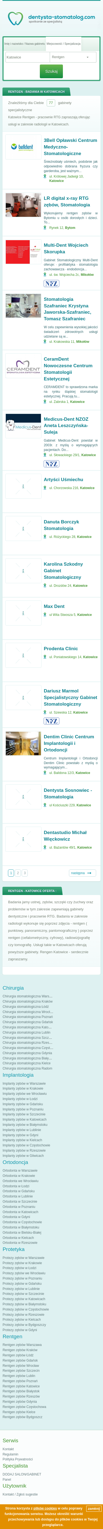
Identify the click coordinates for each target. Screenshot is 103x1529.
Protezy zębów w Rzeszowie (23, 1315)
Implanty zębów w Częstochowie (26, 1145)
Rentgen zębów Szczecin (21, 1371)
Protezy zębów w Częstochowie (25, 1309)
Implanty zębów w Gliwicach (23, 1156)
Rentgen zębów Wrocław (20, 1366)
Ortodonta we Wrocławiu (20, 1181)
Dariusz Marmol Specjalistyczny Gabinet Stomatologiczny (70, 697)
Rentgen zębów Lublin (18, 1376)
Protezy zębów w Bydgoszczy (24, 1325)
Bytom (70, 228)
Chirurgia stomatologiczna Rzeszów (28, 1043)
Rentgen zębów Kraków (19, 1350)
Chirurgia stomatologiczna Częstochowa (31, 1048)
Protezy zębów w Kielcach (21, 1320)
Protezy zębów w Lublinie (21, 1289)
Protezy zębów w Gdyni (19, 1330)
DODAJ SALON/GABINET (21, 1474)
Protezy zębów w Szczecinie (23, 1294)
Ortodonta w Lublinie (17, 1196)
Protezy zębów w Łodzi (19, 1268)
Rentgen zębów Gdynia (19, 1402)
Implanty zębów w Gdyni (20, 1135)
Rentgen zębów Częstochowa (24, 1407)
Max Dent (54, 606)
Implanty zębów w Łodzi (19, 1099)
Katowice (56, 181)
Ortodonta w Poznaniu (18, 1207)
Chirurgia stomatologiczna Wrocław (28, 1012)
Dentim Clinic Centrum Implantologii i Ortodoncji (69, 743)
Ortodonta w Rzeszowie (19, 1243)
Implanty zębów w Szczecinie (23, 1114)
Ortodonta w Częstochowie (22, 1222)
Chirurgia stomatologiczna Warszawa (29, 996)
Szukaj (51, 71)
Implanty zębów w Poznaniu (22, 1109)
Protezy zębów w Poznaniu (22, 1278)
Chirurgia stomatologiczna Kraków (27, 1001)
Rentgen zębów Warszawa (21, 1345)
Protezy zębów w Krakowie (22, 1263)
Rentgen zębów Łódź (18, 1355)
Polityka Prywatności (17, 1459)
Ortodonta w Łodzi (15, 1186)
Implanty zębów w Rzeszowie (24, 1150)
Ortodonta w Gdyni (16, 1217)
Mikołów (87, 275)
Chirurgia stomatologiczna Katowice (28, 1027)
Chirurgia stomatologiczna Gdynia (27, 1053)
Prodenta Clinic (61, 648)
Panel (6, 1480)
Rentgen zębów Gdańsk (20, 1360)
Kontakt (8, 1449)
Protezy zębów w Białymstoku (24, 1304)
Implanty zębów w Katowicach (24, 1119)
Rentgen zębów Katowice (21, 1386)
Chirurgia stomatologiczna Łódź (25, 1007)
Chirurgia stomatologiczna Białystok (28, 1058)
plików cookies (45, 1508)
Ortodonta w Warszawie (19, 1170)
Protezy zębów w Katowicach (23, 1299)
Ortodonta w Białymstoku (20, 1227)
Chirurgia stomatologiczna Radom (27, 1068)
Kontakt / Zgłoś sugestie (20, 1494)
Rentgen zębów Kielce (18, 1412)
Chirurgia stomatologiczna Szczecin (28, 1038)
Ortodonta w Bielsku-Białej (21, 1233)
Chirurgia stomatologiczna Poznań (27, 1017)
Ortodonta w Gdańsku (18, 1191)
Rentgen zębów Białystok (21, 1391)
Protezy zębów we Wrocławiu (23, 1273)
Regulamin (10, 1454)
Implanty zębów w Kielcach (22, 1140)
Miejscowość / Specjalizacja (63, 43)
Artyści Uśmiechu (63, 479)
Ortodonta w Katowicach (20, 1212)
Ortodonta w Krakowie (18, 1176)
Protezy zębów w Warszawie (23, 1258)
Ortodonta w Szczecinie (19, 1201)
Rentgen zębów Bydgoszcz (22, 1417)
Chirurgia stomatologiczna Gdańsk (27, 1022)
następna (78, 873)
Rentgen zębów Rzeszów (21, 1396)
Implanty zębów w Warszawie (24, 1083)
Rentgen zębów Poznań (19, 1381)
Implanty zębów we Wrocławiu (24, 1094)
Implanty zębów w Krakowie (22, 1088)
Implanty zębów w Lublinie (21, 1130)
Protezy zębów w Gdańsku (21, 1284)
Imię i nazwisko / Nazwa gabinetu (24, 43)
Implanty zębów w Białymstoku (24, 1125)
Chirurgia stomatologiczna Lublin (26, 1032)
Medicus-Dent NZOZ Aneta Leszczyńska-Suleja (66, 426)
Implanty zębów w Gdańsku (22, 1104)
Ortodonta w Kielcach (18, 1238)
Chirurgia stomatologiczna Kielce (26, 1063)
